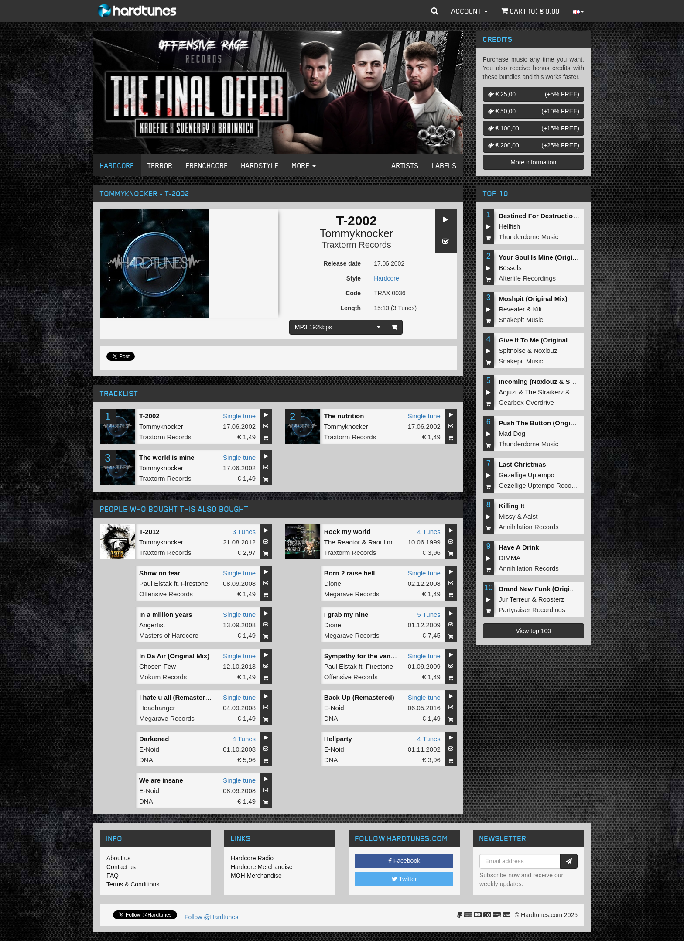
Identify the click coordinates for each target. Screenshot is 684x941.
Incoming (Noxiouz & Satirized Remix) (557, 381)
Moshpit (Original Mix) (533, 298)
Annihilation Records (529, 526)
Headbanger (157, 708)
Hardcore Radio (252, 858)
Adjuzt (508, 392)
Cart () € (530, 11)
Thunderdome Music (528, 236)
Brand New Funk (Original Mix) (546, 588)
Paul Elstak (155, 583)
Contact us (121, 866)
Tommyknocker (356, 233)
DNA (331, 718)
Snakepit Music (521, 319)
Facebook (404, 860)
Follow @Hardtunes (211, 917)
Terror (160, 165)
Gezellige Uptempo (526, 475)
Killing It (511, 506)
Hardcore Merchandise (262, 866)
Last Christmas (522, 464)
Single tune (239, 416)
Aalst (530, 516)
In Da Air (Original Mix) (174, 656)
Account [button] (469, 11)
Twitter (404, 879)
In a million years (165, 614)
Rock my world (347, 531)
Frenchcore (207, 165)
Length (350, 308)
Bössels (510, 267)
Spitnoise (512, 350)
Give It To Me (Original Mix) (540, 340)
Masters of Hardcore (168, 635)
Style (353, 278)
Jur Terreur (514, 599)
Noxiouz (545, 350)
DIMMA (509, 557)
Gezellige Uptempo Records (540, 485)
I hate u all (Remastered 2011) (185, 697)
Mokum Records (163, 677)
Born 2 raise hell (349, 573)
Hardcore (117, 165)
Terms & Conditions (132, 884)
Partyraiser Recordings (532, 609)
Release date (342, 263)
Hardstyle (260, 165)
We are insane (161, 780)
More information (533, 162)
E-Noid (334, 708)
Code (353, 293)
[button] (434, 11)
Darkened (154, 739)
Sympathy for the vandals (364, 656)
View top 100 (533, 630)
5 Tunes (428, 614)
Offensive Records (166, 594)
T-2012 (149, 531)
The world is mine (167, 457)
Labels (444, 165)
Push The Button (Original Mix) (547, 423)
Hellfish (509, 226)
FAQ (112, 875)
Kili (537, 309)
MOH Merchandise (256, 875)
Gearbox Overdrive (526, 402)
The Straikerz (544, 392)
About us (118, 858)
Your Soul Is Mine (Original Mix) (548, 257)
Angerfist (152, 625)
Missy (507, 516)
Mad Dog (512, 433)
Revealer (512, 309)
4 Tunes (428, 531)
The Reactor (342, 542)
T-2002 (149, 416)
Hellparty (338, 739)
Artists (405, 165)
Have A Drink (519, 547)
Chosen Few (157, 666)
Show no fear (159, 573)
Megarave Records (352, 594)
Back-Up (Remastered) (359, 697)
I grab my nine (346, 614)
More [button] (304, 165)
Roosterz (551, 599)
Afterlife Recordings (527, 278)
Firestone (195, 583)
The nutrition (344, 416)
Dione (332, 583)
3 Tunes (244, 531)
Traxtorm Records (356, 245)
